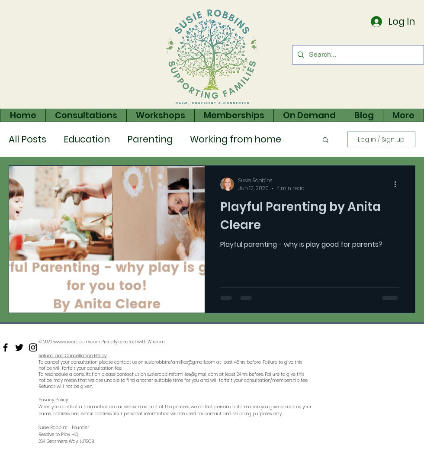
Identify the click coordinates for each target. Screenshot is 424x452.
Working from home (235, 139)
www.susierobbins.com (76, 342)
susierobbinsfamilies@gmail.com (180, 362)
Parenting (150, 139)
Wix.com (156, 342)
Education (87, 139)
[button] (325, 140)
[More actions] (398, 184)
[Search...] (357, 54)
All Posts (27, 139)
